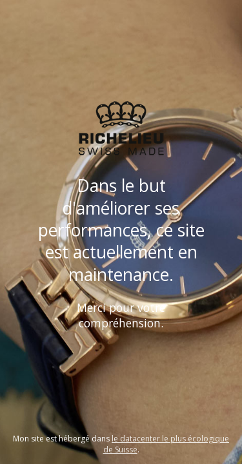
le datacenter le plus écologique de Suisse (166, 444)
